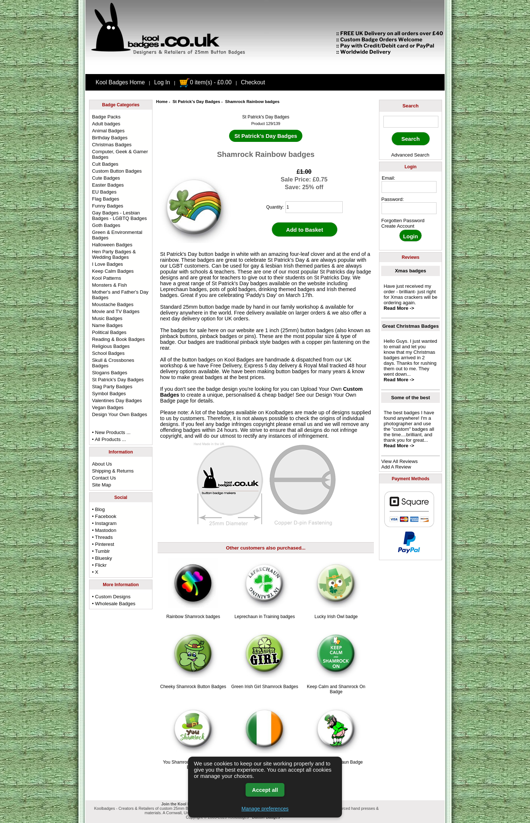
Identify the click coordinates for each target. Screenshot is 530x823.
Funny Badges (107, 206)
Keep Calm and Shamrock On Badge (336, 689)
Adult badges (106, 123)
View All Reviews (399, 461)
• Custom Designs (111, 596)
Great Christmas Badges (410, 326)
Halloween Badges (112, 244)
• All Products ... (109, 439)
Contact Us (104, 478)
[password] (409, 208)
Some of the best (410, 397)
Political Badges (109, 332)
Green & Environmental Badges (117, 234)
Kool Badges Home (120, 82)
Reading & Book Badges (118, 339)
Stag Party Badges (112, 386)
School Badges (108, 353)
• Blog (98, 509)
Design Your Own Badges (119, 414)
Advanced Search (410, 155)
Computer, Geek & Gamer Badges (120, 154)
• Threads (102, 537)
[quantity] (314, 207)
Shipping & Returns (113, 471)
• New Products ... (111, 432)
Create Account (397, 226)
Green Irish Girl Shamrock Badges (264, 686)
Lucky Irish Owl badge (336, 616)
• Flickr (99, 565)
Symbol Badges (109, 393)
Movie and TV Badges (116, 311)
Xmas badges (410, 270)
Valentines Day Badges (117, 400)
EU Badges (104, 192)
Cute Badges (106, 178)
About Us (102, 464)
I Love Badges (107, 264)
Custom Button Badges (117, 171)
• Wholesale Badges (113, 603)
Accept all (265, 790)
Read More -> (399, 308)
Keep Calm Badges (113, 271)
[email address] (409, 187)
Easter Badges (108, 185)
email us (303, 424)
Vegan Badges (108, 407)
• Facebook (104, 516)
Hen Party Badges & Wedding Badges (114, 254)
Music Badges (107, 318)
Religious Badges (111, 346)
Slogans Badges (109, 372)
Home (162, 101)
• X (95, 572)
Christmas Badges (112, 144)
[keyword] (410, 122)
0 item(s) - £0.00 (205, 82)
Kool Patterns (106, 278)
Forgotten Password (402, 220)
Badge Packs (106, 117)
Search (410, 106)
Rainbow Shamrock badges (193, 616)
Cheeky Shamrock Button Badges (193, 686)
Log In (162, 82)
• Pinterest (103, 544)
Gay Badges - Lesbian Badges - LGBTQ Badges (119, 215)
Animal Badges (108, 130)
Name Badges (107, 325)
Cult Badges (105, 164)
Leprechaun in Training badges (265, 616)
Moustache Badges (112, 304)
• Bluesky (102, 558)
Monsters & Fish (109, 285)
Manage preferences (265, 809)
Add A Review (396, 467)
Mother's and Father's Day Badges (120, 294)
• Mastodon (104, 530)
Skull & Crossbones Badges (113, 362)
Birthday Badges (110, 137)
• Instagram (104, 523)
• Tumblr (101, 551)
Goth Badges (106, 225)
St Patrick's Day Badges (196, 101)
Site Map (101, 485)
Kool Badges (239, 360)
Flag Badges (105, 199)
